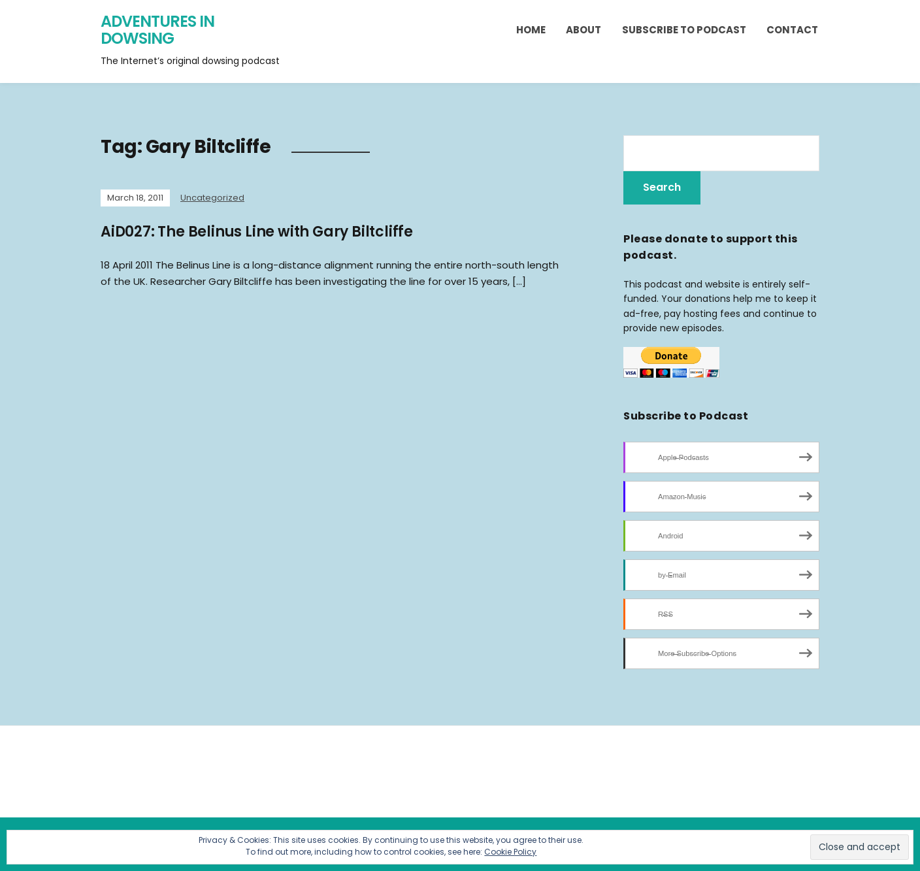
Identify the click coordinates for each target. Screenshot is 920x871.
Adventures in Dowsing (157, 29)
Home (531, 30)
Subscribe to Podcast (684, 30)
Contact (792, 30)
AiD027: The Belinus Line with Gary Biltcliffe (257, 232)
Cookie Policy (510, 851)
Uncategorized (212, 197)
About (583, 30)
